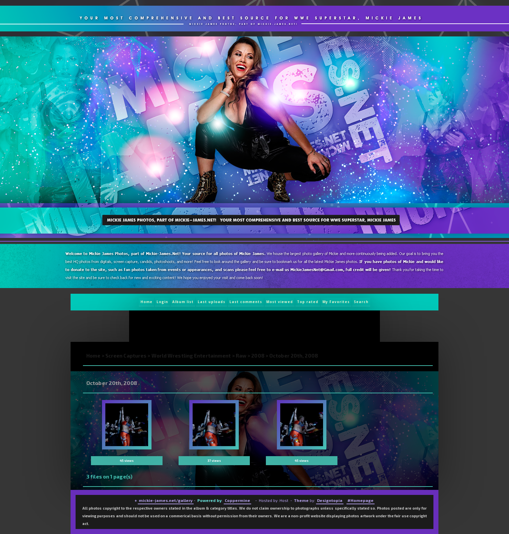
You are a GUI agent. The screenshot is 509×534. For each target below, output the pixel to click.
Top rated (307, 301)
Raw (241, 356)
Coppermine (237, 500)
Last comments (245, 301)
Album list (183, 301)
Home (146, 301)
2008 (257, 356)
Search (361, 301)
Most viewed (279, 301)
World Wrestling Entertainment (191, 356)
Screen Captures (126, 356)
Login (162, 301)
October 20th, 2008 (293, 356)
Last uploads (211, 301)
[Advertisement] (251, 326)
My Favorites (336, 301)
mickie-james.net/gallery (166, 500)
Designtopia (329, 500)
